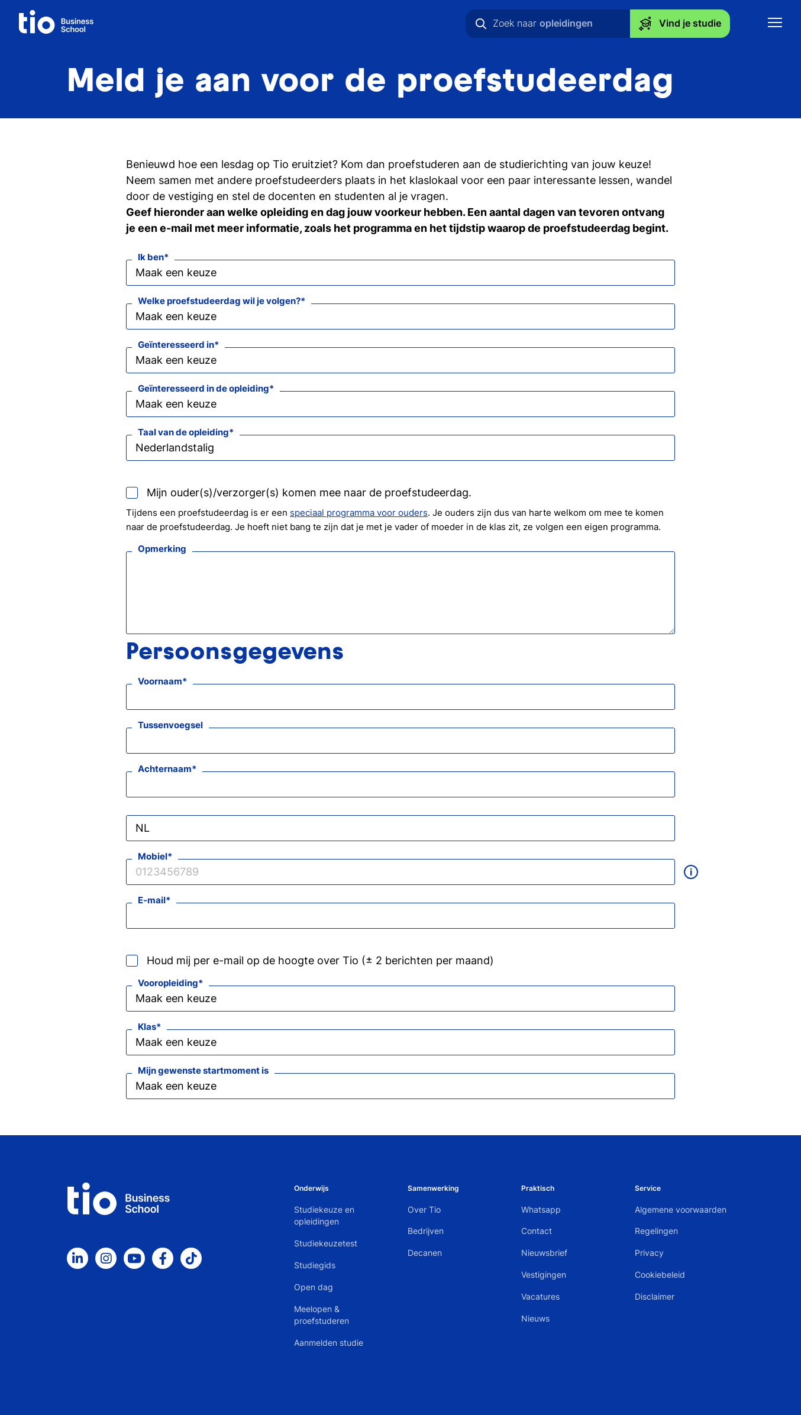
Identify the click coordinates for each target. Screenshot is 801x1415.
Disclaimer (654, 1296)
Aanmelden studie (328, 1343)
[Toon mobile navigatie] (775, 24)
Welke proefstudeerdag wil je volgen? (219, 300)
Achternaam (165, 768)
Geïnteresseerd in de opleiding (203, 388)
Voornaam (160, 681)
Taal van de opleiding (183, 432)
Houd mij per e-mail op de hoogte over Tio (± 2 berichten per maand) (320, 960)
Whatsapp (541, 1209)
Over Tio (424, 1209)
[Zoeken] (481, 23)
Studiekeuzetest (325, 1243)
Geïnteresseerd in (176, 344)
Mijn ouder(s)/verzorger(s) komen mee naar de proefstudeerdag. (309, 492)
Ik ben (151, 257)
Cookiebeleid (660, 1274)
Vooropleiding (168, 982)
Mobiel (152, 856)
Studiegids (314, 1265)
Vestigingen (543, 1274)
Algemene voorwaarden (680, 1209)
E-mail (152, 900)
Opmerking (162, 548)
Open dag (313, 1287)
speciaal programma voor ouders (359, 512)
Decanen (425, 1253)
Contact (536, 1231)
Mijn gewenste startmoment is (203, 1070)
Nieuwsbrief (544, 1253)
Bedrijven (426, 1231)
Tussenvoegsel (170, 725)
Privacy (649, 1253)
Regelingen (656, 1231)
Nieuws (535, 1318)
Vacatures (540, 1296)
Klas (147, 1026)
